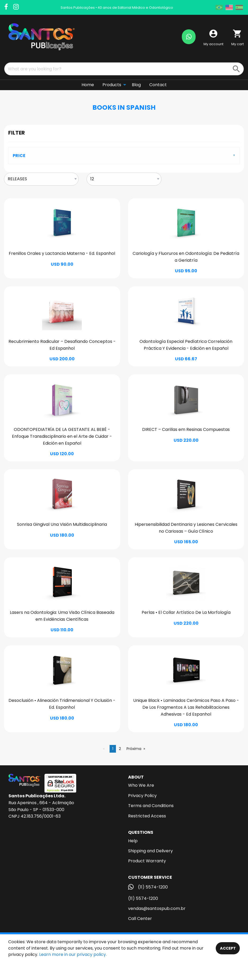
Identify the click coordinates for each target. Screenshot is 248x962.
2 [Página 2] (120, 748)
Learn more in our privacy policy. (73, 954)
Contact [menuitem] (158, 85)
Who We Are (141, 785)
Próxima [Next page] (134, 748)
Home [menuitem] (88, 85)
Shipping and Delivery (150, 851)
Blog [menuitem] (136, 85)
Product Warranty (147, 861)
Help (133, 841)
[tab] (124, 155)
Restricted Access (147, 816)
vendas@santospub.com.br (157, 908)
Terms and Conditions (151, 806)
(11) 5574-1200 (143, 898)
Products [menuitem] (111, 85)
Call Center (140, 918)
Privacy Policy (142, 796)
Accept (228, 948)
